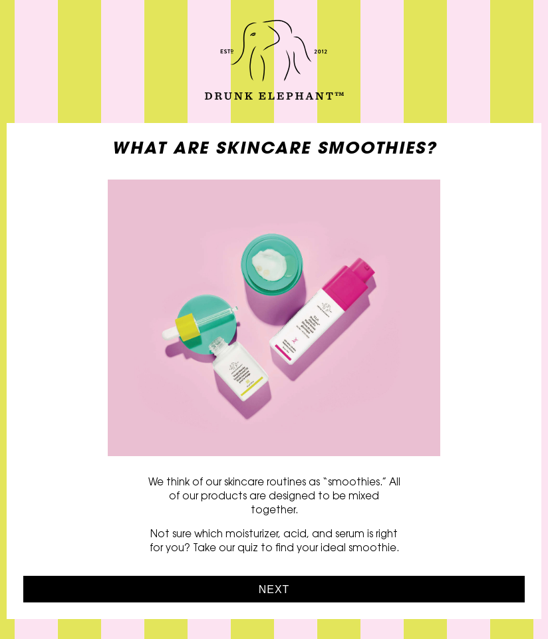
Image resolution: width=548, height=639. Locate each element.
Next (274, 589)
